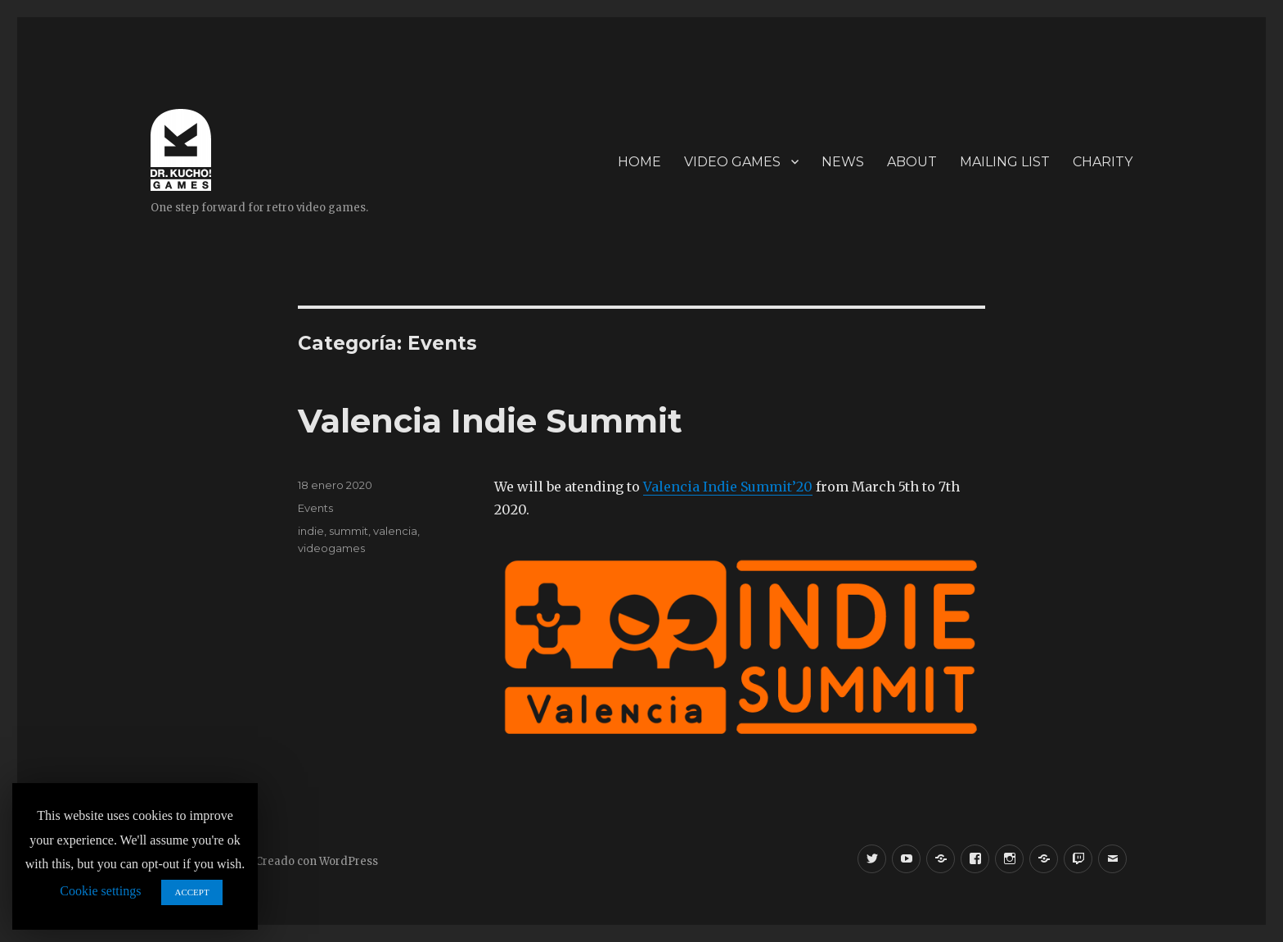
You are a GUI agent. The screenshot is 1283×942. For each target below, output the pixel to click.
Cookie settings (100, 891)
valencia (395, 530)
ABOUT (912, 162)
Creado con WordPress (316, 861)
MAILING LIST (1005, 162)
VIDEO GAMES (732, 162)
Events (315, 507)
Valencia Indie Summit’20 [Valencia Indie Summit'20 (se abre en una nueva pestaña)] (728, 486)
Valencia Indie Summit (490, 421)
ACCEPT (191, 892)
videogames (331, 548)
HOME (639, 162)
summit (348, 530)
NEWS (843, 162)
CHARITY (1102, 162)
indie (311, 530)
